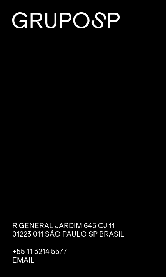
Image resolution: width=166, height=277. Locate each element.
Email (23, 260)
